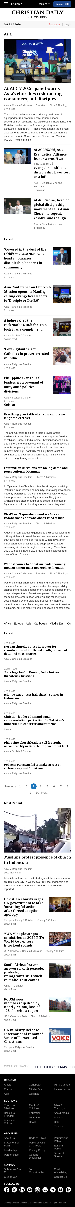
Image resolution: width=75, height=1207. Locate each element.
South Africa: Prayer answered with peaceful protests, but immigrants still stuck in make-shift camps (24, 972)
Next (44, 792)
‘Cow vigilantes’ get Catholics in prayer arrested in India (26, 353)
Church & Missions (22, 105)
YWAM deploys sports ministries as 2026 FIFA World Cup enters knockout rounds (24, 939)
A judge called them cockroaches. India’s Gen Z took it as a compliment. (25, 325)
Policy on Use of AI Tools (37, 1144)
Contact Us (60, 1177)
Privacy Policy (37, 1150)
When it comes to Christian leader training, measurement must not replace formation (35, 566)
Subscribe (55, 24)
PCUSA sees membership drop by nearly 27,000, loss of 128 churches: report (22, 1005)
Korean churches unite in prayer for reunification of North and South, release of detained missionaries (35, 650)
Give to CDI (10, 1177)
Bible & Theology (58, 105)
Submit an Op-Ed (12, 1171)
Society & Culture (21, 335)
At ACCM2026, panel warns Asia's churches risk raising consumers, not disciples (33, 93)
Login (68, 24)
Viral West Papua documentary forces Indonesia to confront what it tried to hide (34, 516)
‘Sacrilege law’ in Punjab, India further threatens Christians (31, 674)
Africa (7, 623)
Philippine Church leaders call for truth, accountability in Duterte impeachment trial (36, 744)
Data (24, 1016)
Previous (10, 786)
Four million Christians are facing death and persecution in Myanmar (36, 469)
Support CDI (62, 4)
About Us (9, 1138)
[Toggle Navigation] (7, 4)
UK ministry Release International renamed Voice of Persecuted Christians (23, 1036)
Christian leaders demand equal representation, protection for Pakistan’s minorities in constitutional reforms (34, 720)
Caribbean (40, 623)
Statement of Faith (11, 1144)
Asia (6, 105)
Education (40, 105)
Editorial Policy (58, 1147)
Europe (18, 623)
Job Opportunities (36, 1171)
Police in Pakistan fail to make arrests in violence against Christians (33, 766)
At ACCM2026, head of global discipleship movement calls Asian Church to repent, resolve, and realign (51, 209)
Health (33, 1122)
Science (58, 1117)
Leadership (10, 1150)
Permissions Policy (61, 1139)
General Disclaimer (35, 1156)
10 (37, 792)
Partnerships (11, 1154)
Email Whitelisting (60, 1171)
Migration (18, 985)
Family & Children (24, 920)
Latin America (62, 1089)
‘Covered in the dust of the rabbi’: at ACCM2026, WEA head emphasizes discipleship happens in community (25, 258)
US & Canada (11, 951)
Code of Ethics (37, 1138)
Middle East (57, 623)
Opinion (58, 1126)
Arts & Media (61, 1113)
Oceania (34, 1093)
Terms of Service (59, 1155)
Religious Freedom (22, 364)
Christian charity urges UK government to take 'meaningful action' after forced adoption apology (24, 906)
